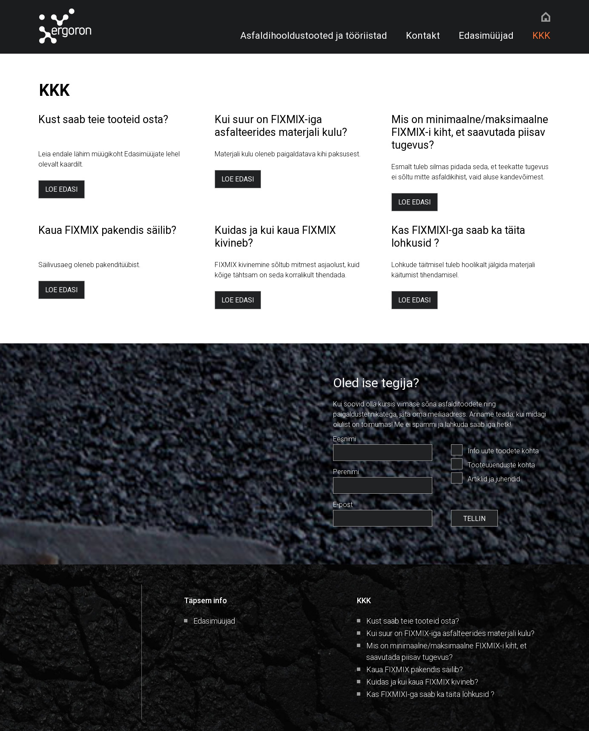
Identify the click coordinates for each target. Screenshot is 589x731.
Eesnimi (344, 439)
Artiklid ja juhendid (494, 479)
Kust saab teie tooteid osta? (412, 620)
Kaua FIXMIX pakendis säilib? (414, 669)
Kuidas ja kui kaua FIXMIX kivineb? (422, 681)
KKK (541, 35)
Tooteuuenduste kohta (501, 465)
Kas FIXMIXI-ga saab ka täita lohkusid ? (430, 694)
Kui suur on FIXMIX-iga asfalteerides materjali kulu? (450, 633)
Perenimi (346, 472)
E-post (343, 505)
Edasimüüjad (486, 35)
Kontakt (423, 35)
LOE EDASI (61, 189)
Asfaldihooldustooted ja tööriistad (313, 35)
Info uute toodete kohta (503, 451)
